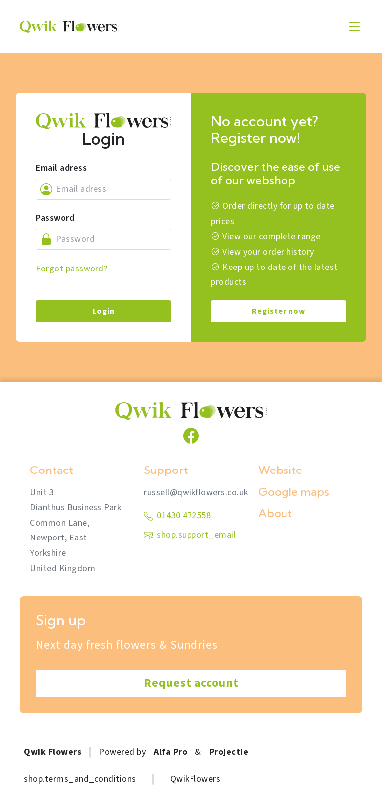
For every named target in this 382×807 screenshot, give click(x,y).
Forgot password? (71, 269)
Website (280, 470)
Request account (191, 683)
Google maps (293, 492)
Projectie (229, 752)
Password (55, 218)
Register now (278, 311)
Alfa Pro (170, 752)
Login (104, 311)
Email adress (61, 168)
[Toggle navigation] (354, 27)
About (275, 513)
